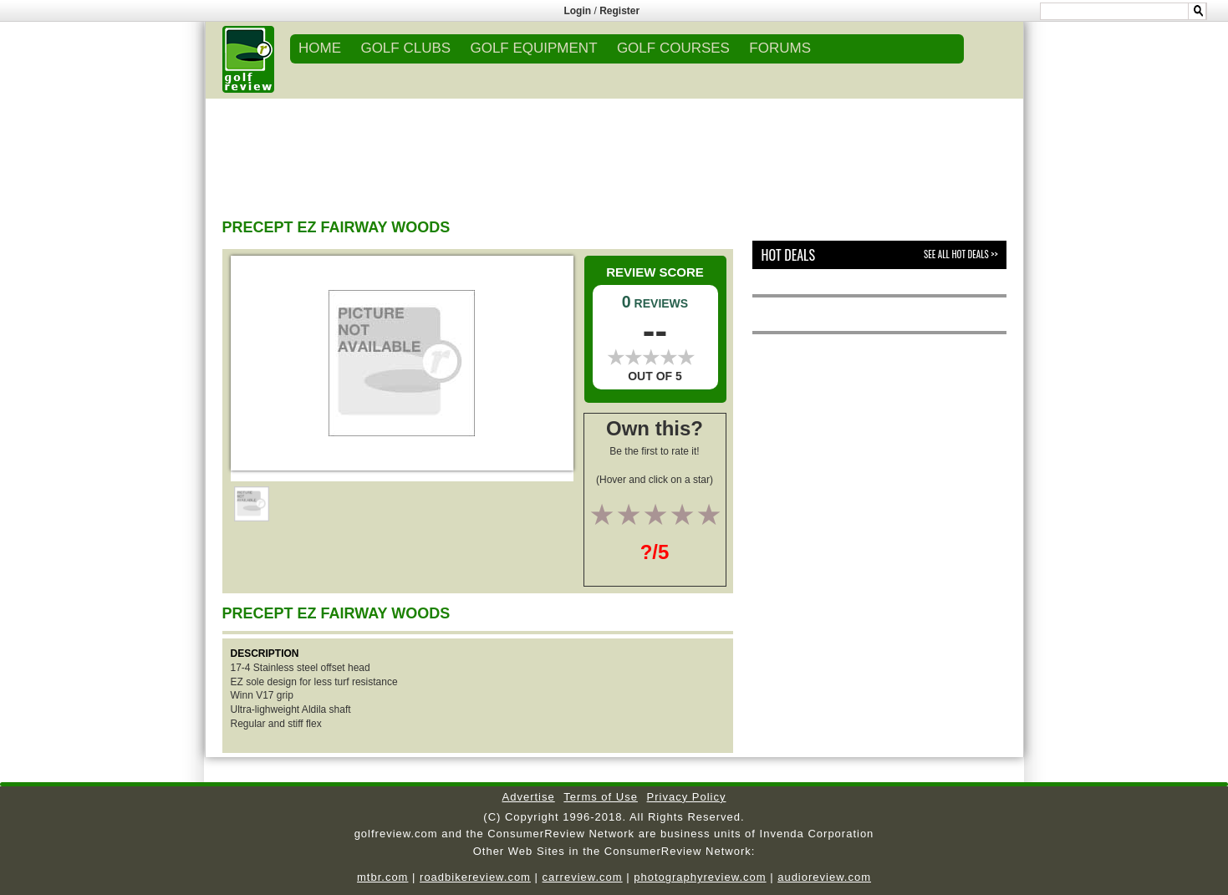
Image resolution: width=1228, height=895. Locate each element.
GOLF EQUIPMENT (533, 48)
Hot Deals (788, 255)
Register (619, 11)
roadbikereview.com (475, 877)
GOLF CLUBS (405, 48)
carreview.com (583, 877)
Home (319, 48)
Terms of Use (600, 797)
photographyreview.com (700, 877)
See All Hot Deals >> (960, 254)
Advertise (528, 797)
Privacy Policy (686, 797)
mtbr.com (382, 877)
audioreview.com (824, 877)
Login (577, 11)
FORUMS (780, 48)
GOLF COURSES (673, 48)
